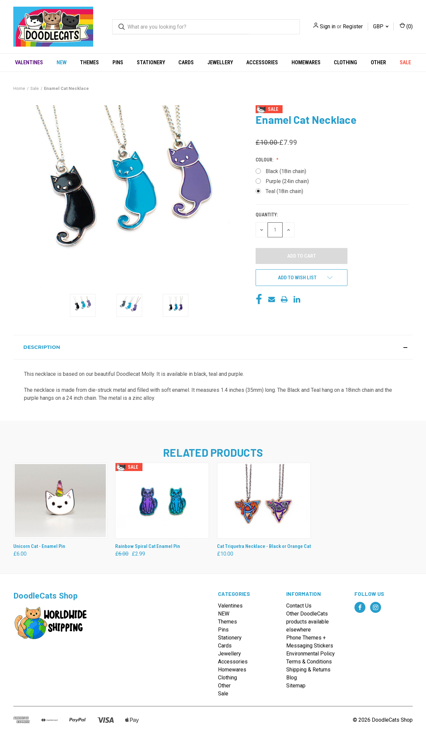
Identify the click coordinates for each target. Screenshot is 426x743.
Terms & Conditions (309, 661)
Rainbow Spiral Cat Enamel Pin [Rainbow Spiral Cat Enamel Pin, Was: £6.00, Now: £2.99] (147, 546)
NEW (62, 62)
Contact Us (299, 606)
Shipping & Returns (308, 669)
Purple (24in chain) (287, 181)
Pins (117, 62)
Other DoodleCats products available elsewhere (307, 622)
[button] (213, 347)
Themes (89, 62)
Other (378, 62)
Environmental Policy (310, 653)
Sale (405, 62)
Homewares (306, 62)
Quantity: (267, 214)
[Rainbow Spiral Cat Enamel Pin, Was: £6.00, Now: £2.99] (162, 500)
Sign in (327, 26)
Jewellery (220, 62)
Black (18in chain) (286, 171)
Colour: (265, 159)
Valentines (29, 62)
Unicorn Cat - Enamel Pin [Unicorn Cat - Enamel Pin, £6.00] (39, 546)
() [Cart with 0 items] (406, 26)
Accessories (262, 62)
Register (353, 26)
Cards (186, 62)
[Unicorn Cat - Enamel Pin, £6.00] (60, 500)
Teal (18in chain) (284, 191)
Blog (291, 677)
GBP (380, 26)
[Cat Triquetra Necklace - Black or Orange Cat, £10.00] (264, 500)
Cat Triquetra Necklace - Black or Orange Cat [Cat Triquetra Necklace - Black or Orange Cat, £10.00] (264, 546)
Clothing (345, 62)
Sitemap (296, 685)
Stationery (151, 62)
